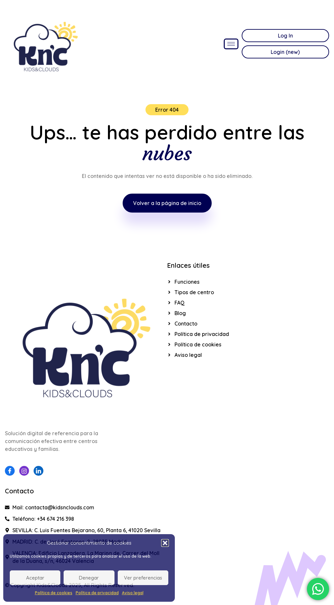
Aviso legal (133, 592)
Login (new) (285, 52)
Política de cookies (53, 592)
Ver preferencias (143, 578)
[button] (165, 543)
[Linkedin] (38, 471)
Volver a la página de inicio (167, 203)
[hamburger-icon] (231, 44)
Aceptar (35, 578)
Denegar (89, 578)
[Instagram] (24, 471)
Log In (285, 35)
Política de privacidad (97, 592)
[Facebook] (10, 471)
